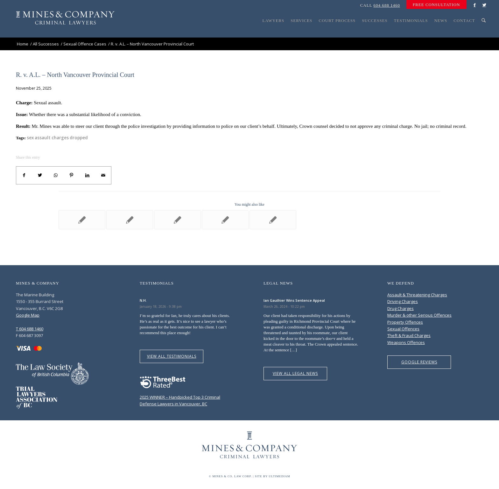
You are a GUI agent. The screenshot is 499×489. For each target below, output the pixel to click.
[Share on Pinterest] (72, 175)
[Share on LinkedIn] (87, 175)
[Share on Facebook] (24, 175)
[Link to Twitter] (484, 5)
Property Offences (405, 322)
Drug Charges (400, 308)
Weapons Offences (406, 342)
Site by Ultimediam (272, 476)
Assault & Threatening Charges (417, 295)
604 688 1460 (386, 5)
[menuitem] (435, 4)
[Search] (483, 32)
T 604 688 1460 (29, 329)
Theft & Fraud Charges (409, 335)
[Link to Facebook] (475, 5)
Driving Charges (402, 301)
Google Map (27, 315)
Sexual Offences (403, 329)
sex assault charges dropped (57, 138)
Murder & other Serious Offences (419, 315)
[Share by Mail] (103, 175)
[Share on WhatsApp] (56, 175)
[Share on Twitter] (40, 175)
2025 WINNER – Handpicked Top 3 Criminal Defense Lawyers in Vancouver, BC (180, 397)
